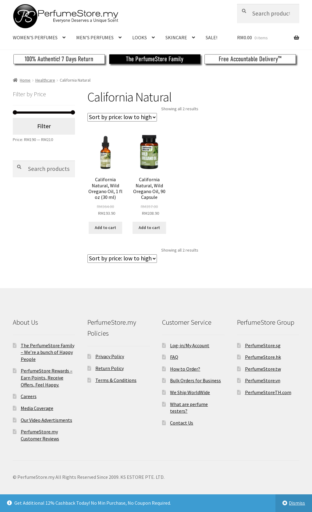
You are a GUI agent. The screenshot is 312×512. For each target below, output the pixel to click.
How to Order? (185, 369)
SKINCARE (176, 37)
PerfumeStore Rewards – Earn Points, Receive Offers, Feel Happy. (47, 377)
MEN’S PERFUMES (95, 37)
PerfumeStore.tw (263, 369)
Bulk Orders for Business (195, 380)
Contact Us (181, 423)
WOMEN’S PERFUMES (35, 37)
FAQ (174, 357)
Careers (29, 396)
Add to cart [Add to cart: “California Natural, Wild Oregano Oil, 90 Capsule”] (149, 227)
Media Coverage (37, 408)
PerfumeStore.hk (263, 357)
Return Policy (109, 368)
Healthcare (45, 80)
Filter (44, 126)
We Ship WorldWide (190, 392)
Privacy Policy (109, 356)
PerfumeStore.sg (263, 345)
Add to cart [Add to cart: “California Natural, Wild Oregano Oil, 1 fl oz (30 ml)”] (105, 227)
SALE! (211, 37)
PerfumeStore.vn (262, 380)
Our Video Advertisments (46, 420)
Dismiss (297, 503)
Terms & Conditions (115, 380)
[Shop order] (122, 117)
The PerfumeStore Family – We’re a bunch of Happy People (47, 352)
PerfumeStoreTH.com (268, 392)
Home (25, 80)
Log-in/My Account (189, 345)
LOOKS (139, 37)
